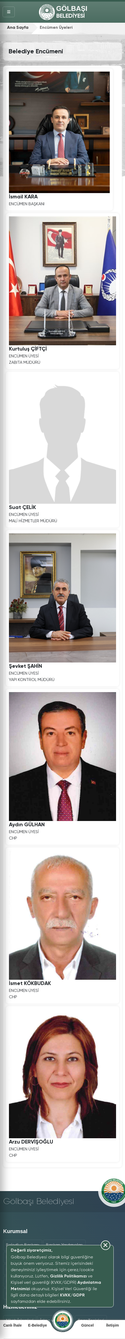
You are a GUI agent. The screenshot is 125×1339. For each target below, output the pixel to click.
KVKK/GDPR (72, 1295)
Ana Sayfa (17, 28)
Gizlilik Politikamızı (68, 1276)
